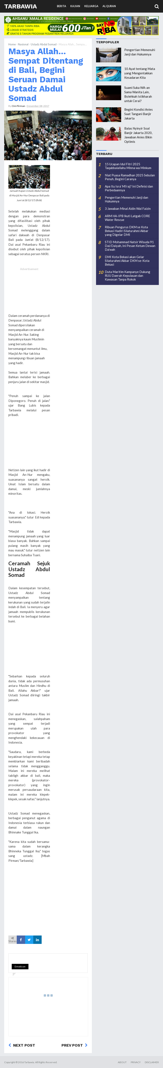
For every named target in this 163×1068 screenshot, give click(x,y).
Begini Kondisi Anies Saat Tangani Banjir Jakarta (138, 114)
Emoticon (20, 966)
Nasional (23, 44)
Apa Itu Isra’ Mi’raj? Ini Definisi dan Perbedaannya (129, 188)
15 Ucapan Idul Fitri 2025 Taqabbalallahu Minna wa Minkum (128, 166)
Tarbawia (20, 6)
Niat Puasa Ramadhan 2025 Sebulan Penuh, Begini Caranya (130, 177)
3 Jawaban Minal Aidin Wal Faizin (128, 208)
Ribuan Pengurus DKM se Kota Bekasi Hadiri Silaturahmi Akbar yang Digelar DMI (126, 230)
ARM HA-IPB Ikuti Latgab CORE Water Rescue (127, 218)
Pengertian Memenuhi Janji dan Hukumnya (126, 199)
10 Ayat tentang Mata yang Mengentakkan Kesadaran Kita (139, 73)
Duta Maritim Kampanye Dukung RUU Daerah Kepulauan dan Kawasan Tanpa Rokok (127, 275)
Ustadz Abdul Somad (43, 44)
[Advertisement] (29, 292)
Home (12, 44)
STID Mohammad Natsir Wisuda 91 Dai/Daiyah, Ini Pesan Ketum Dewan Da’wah (130, 245)
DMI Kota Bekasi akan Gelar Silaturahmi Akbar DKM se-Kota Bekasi (127, 260)
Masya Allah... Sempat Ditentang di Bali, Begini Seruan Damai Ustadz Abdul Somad (45, 74)
